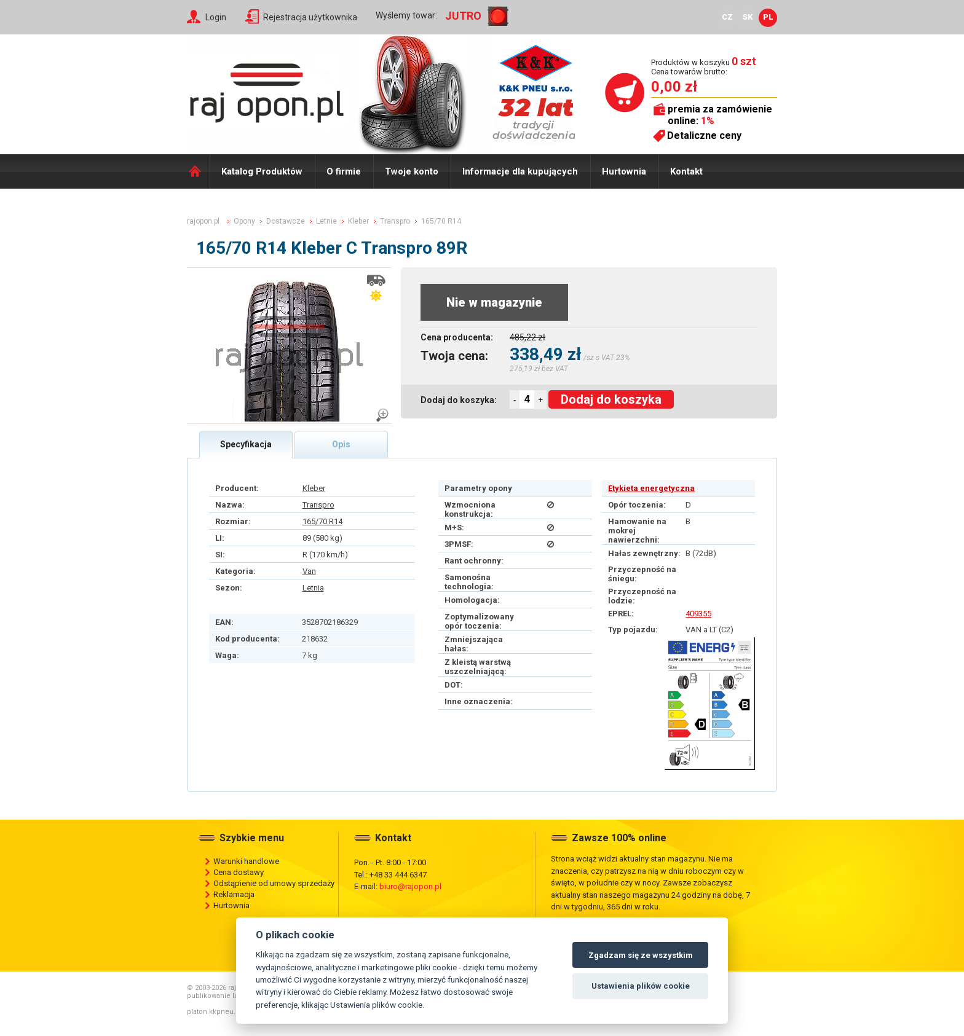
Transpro (318, 504)
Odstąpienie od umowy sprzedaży (273, 883)
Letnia (313, 587)
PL (768, 17)
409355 (698, 613)
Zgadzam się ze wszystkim (640, 955)
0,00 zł (674, 86)
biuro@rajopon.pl (410, 886)
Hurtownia (624, 171)
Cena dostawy (238, 872)
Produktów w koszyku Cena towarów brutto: (703, 66)
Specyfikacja (246, 444)
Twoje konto (411, 171)
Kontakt (686, 171)
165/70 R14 (322, 521)
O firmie (343, 171)
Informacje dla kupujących (520, 171)
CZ (727, 17)
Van (309, 571)
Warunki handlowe (246, 861)
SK (747, 17)
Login (215, 17)
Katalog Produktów (261, 171)
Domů (198, 171)
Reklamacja (234, 894)
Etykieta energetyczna (651, 488)
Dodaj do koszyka (611, 399)
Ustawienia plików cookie (640, 986)
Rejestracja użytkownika (310, 17)
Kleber (313, 488)
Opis (341, 444)
